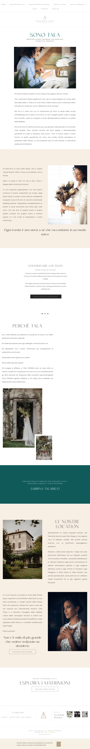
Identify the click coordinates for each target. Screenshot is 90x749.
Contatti (44, 8)
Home (3, 4)
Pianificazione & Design (39, 4)
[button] (46, 296)
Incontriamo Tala (17, 4)
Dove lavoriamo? (78, 4)
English (55, 8)
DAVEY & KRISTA (49, 732)
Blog (35, 8)
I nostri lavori (59, 4)
